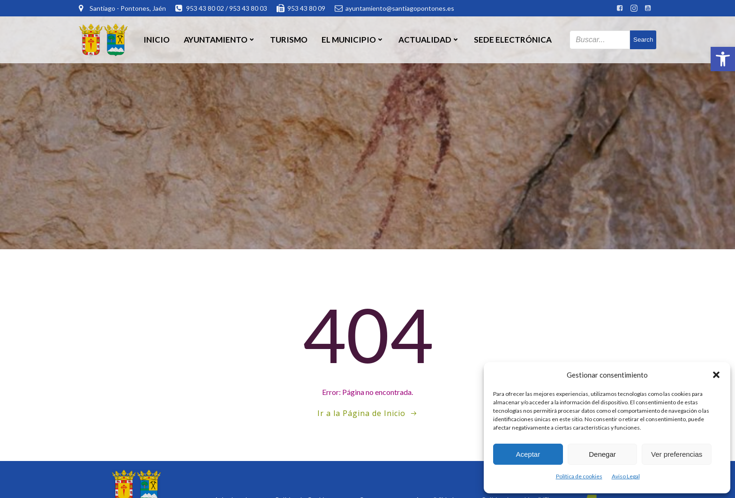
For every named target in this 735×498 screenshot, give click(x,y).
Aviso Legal (626, 476)
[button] (723, 59)
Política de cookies (579, 476)
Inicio (156, 40)
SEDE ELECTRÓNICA (513, 40)
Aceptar (528, 454)
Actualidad (429, 40)
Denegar (602, 454)
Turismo (289, 40)
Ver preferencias (676, 454)
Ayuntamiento (220, 40)
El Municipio (353, 40)
